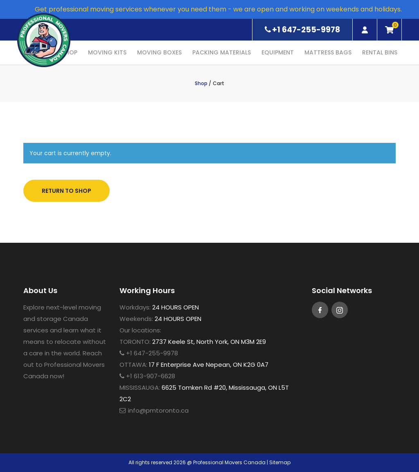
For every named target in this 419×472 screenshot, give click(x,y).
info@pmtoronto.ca (158, 410)
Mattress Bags (327, 52)
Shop (201, 83)
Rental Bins (379, 52)
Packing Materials (221, 52)
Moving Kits (107, 52)
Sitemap (280, 462)
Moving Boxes (159, 52)
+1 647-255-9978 (302, 29)
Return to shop (66, 191)
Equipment (277, 52)
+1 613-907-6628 (147, 376)
